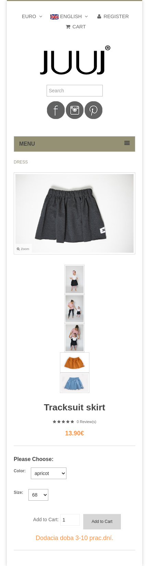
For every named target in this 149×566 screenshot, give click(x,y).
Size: (18, 492)
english (69, 16)
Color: (20, 471)
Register (112, 16)
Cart (75, 26)
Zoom (23, 249)
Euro (33, 16)
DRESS (21, 162)
